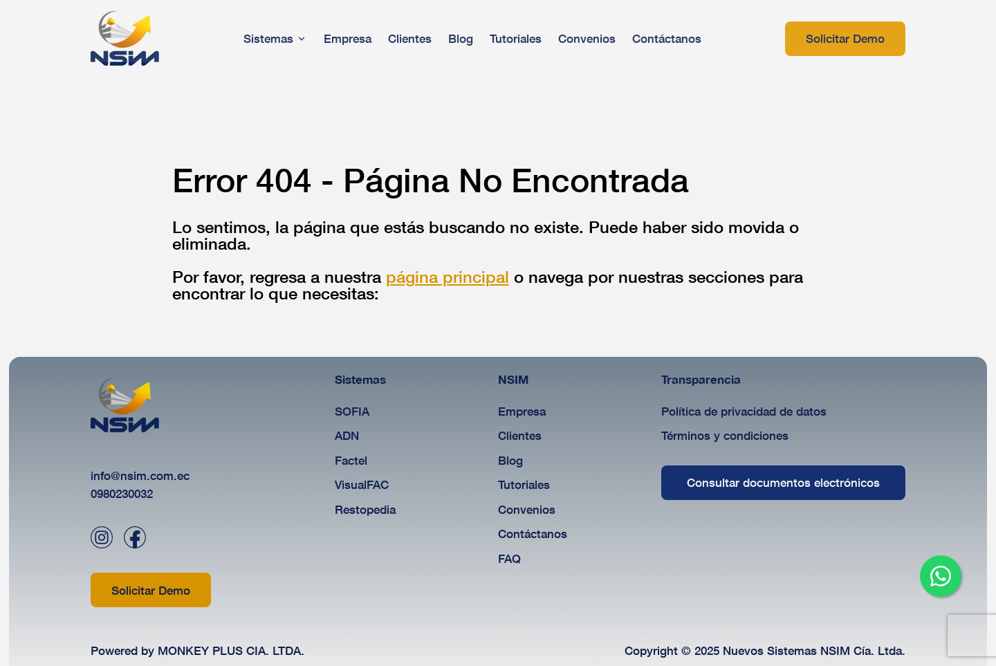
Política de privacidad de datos (744, 411)
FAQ (509, 558)
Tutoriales (524, 484)
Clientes (520, 435)
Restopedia (365, 509)
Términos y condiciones (724, 435)
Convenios (526, 509)
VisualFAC (362, 484)
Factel (351, 460)
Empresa (522, 411)
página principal (447, 276)
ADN (347, 435)
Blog (510, 460)
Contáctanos (532, 533)
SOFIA (352, 411)
